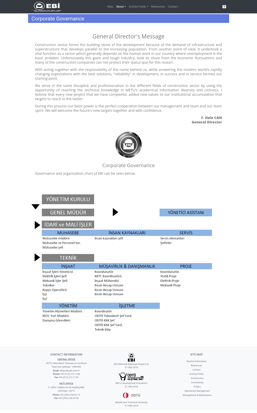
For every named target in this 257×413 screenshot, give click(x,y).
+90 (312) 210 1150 (68, 377)
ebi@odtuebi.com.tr (69, 370)
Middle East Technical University (131, 402)
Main (110, 6)
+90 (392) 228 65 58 (68, 398)
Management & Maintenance (197, 395)
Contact (173, 6)
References (158, 6)
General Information (196, 361)
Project (197, 386)
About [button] (120, 6)
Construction (197, 378)
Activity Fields (197, 374)
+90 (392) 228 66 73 (70, 394)
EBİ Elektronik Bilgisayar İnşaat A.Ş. (131, 364)
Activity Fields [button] (137, 6)
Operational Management (197, 391)
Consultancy (197, 382)
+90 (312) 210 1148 (70, 374)
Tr (224, 6)
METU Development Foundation (131, 383)
